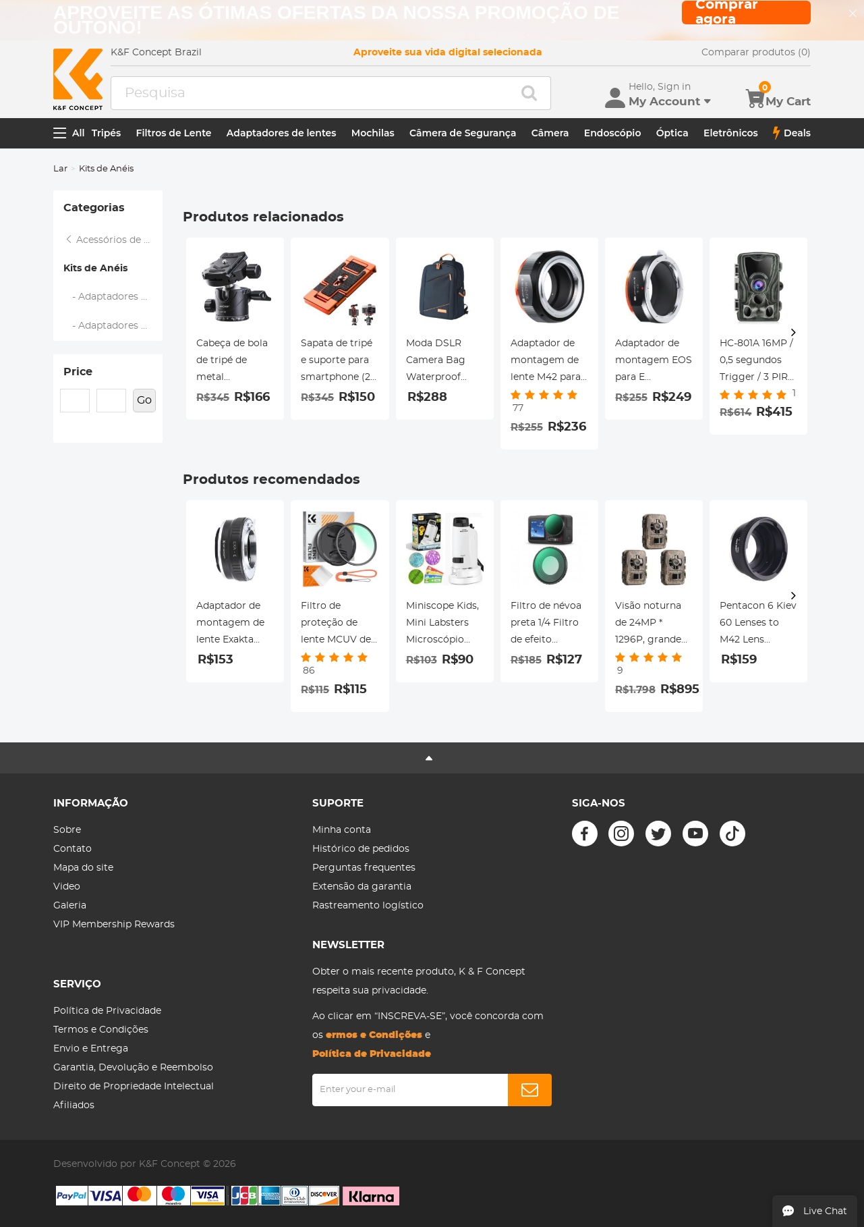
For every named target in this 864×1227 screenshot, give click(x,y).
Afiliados (73, 1105)
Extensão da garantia (361, 887)
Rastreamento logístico (368, 905)
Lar (60, 169)
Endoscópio (612, 133)
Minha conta (341, 830)
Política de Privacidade (107, 1011)
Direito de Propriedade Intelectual (133, 1086)
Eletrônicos (730, 133)
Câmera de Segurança (463, 133)
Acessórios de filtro (113, 240)
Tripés (106, 133)
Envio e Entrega (90, 1049)
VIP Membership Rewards (114, 924)
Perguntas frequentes (363, 868)
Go (144, 400)
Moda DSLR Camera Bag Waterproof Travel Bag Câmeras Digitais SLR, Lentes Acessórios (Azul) (436, 362)
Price (77, 371)
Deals (792, 133)
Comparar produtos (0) (756, 52)
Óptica (672, 133)
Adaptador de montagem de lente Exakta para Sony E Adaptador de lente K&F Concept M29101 (234, 625)
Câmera (550, 133)
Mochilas (373, 133)
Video (66, 887)
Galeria (69, 905)
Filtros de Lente (174, 133)
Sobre (67, 830)
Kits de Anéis (95, 268)
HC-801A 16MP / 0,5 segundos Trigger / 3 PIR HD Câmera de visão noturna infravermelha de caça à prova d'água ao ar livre (756, 362)
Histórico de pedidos (360, 849)
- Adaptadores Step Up (113, 297)
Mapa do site (83, 868)
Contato (72, 849)
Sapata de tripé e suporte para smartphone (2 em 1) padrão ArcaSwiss (336, 362)
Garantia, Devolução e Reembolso (133, 1067)
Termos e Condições (100, 1030)
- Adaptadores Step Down (113, 326)
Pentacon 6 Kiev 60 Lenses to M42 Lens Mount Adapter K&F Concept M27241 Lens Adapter (758, 625)
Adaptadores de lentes (282, 133)
